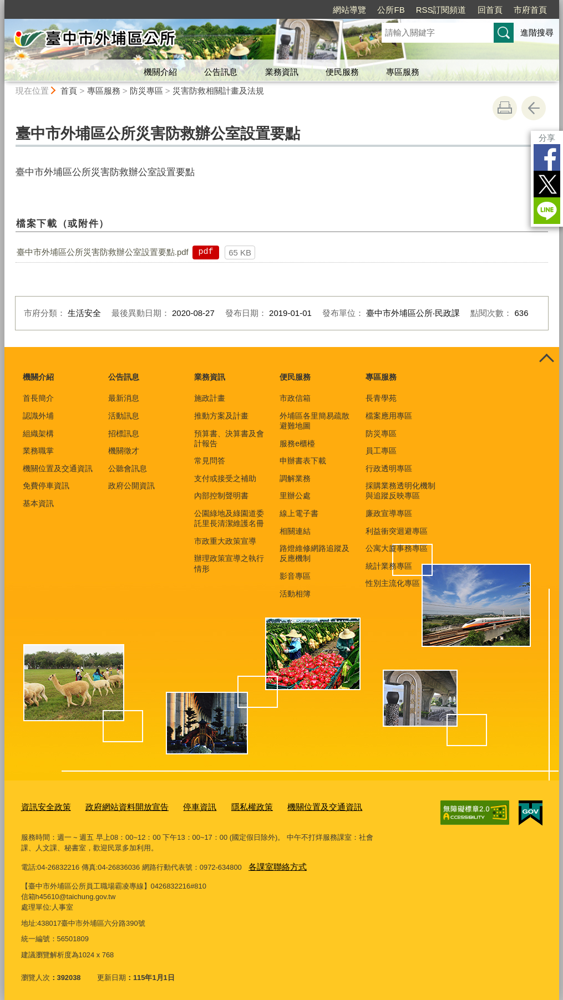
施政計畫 (209, 398)
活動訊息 (123, 415)
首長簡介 (38, 398)
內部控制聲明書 (221, 495)
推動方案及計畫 (221, 415)
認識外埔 (38, 415)
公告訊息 (220, 71)
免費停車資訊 (46, 485)
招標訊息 (123, 433)
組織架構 (38, 433)
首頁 (68, 90)
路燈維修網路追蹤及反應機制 (314, 553)
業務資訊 (281, 71)
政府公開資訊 (131, 485)
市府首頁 (530, 9)
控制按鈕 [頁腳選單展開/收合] (547, 359)
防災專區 (146, 90)
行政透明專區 (389, 468)
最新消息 (123, 398)
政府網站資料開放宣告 (115, 806)
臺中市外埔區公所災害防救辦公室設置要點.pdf (103, 252)
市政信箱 (295, 398)
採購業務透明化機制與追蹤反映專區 (400, 490)
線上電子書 (299, 513)
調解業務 (295, 478)
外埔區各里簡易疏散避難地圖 (314, 420)
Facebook (547, 157)
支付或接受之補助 (225, 478)
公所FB (390, 9)
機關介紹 (160, 71)
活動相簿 (295, 593)
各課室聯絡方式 (273, 863)
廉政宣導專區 (389, 513)
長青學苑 (381, 398)
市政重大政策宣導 (225, 541)
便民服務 (342, 71)
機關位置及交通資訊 (58, 468)
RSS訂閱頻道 (441, 9)
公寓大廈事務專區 (397, 548)
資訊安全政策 (42, 806)
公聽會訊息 (127, 468)
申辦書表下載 (303, 460)
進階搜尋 (537, 32)
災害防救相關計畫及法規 (218, 90)
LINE (547, 210)
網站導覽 (349, 9)
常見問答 (209, 460)
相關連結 (295, 531)
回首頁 (490, 9)
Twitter (547, 184)
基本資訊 (38, 503)
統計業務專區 (389, 566)
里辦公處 (295, 495)
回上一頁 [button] (533, 108)
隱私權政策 (227, 806)
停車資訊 (179, 806)
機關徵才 (123, 450)
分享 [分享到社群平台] (547, 138)
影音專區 (295, 576)
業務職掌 (38, 450)
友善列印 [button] (505, 108)
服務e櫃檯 (297, 443)
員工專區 (381, 450)
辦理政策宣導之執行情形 (229, 563)
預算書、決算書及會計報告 (229, 438)
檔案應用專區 (389, 415)
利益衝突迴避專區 (397, 531)
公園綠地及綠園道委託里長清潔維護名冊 (229, 518)
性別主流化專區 (393, 583)
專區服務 (402, 71)
